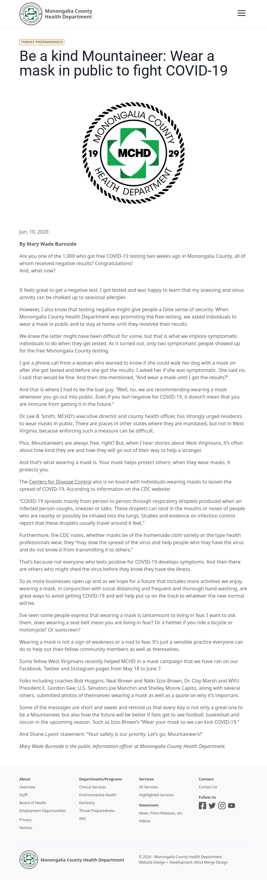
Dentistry (87, 802)
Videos (144, 821)
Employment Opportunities (42, 810)
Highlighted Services (156, 794)
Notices (25, 827)
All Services (148, 787)
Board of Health (32, 802)
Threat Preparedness (97, 810)
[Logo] (55, 13)
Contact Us (208, 787)
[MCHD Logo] (28, 859)
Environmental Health (97, 794)
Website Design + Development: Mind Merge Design (183, 862)
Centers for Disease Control (60, 481)
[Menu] (241, 13)
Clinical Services (92, 787)
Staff (23, 794)
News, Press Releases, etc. (161, 813)
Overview (27, 787)
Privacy (25, 819)
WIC (82, 818)
